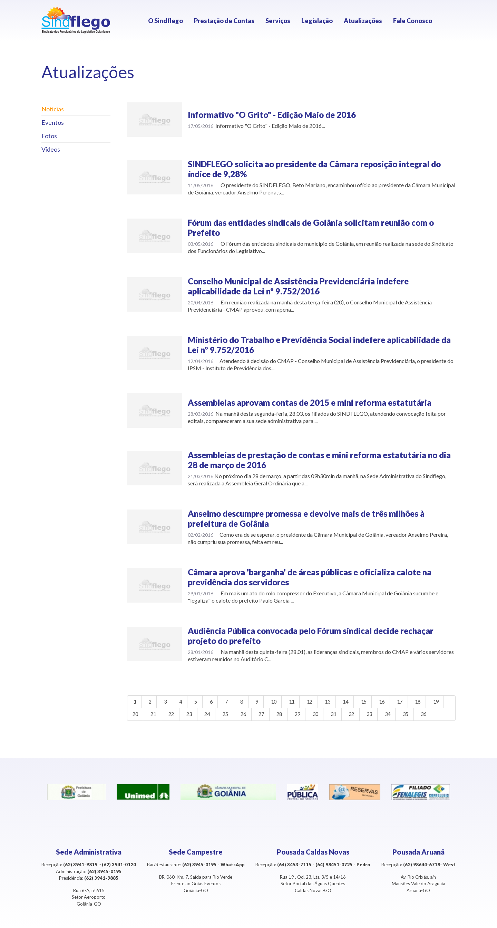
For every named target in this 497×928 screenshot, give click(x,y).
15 (384, 702)
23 (215, 716)
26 (274, 716)
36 (156, 730)
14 (365, 702)
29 (333, 716)
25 (254, 716)
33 (411, 716)
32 (392, 716)
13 (345, 702)
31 (372, 716)
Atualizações (363, 20)
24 (234, 716)
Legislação (317, 20)
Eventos (52, 122)
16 (404, 702)
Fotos (49, 136)
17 (424, 702)
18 (443, 702)
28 (313, 716)
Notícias (52, 109)
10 (286, 702)
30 (352, 716)
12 (325, 702)
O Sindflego (165, 20)
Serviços (277, 20)
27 (293, 716)
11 (306, 702)
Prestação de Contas (224, 20)
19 (136, 716)
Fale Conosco (412, 20)
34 (431, 716)
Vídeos (50, 149)
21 (175, 716)
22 (195, 716)
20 (156, 716)
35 (136, 730)
